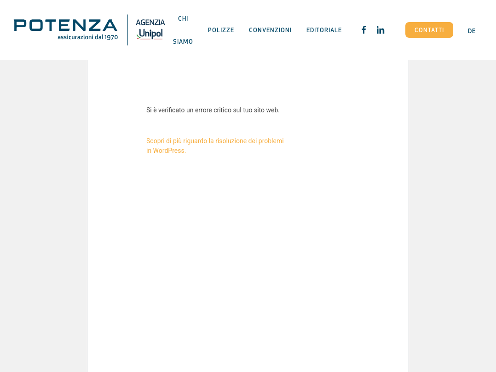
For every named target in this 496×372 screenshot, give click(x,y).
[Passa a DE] (472, 29)
